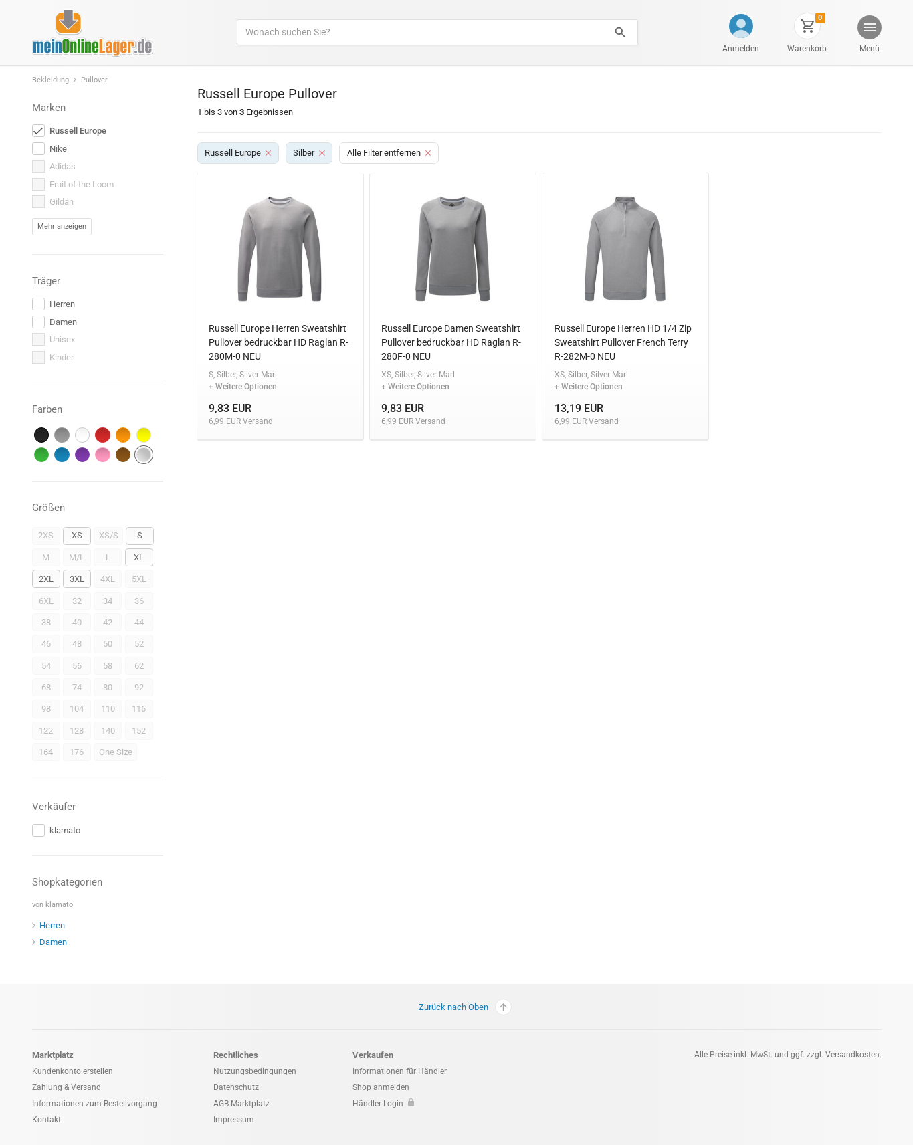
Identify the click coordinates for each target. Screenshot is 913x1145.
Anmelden (740, 49)
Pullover (94, 80)
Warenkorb (807, 49)
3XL (77, 579)
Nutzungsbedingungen (254, 1071)
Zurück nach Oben (465, 1007)
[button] (868, 35)
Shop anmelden (380, 1087)
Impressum (233, 1119)
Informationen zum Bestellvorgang (94, 1103)
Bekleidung (50, 80)
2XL (46, 579)
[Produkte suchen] (419, 32)
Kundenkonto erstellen (72, 1071)
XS (77, 535)
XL (139, 557)
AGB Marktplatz (241, 1103)
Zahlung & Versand (66, 1087)
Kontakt (46, 1119)
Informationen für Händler (399, 1071)
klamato (59, 904)
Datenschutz (236, 1087)
